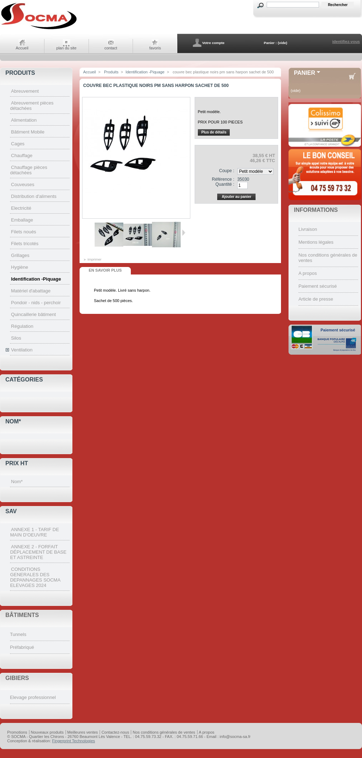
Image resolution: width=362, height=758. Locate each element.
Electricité (21, 208)
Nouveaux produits (47, 732)
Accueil (22, 48)
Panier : (270, 43)
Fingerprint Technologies (73, 741)
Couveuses (22, 184)
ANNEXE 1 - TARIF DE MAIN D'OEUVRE (34, 532)
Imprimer (94, 259)
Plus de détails (214, 132)
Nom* (13, 421)
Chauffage (22, 155)
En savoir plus (105, 270)
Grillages (20, 255)
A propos (308, 273)
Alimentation (24, 120)
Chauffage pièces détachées (28, 170)
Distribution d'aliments (34, 196)
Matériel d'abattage (31, 290)
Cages (18, 143)
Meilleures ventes (82, 732)
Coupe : (226, 170)
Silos (16, 338)
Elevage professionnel (33, 697)
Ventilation (22, 350)
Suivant (184, 232)
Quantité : (224, 184)
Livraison (308, 229)
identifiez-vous (346, 41)
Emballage (22, 220)
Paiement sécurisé (318, 286)
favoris (155, 48)
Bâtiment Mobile (27, 132)
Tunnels (18, 634)
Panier (304, 73)
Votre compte (213, 43)
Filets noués (23, 231)
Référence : (223, 179)
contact (110, 48)
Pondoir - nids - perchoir (36, 302)
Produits (20, 73)
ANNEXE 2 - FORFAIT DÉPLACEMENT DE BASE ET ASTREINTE (38, 552)
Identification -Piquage (36, 279)
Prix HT (16, 463)
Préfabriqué (22, 647)
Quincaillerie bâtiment (33, 314)
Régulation (22, 326)
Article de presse (316, 299)
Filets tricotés (25, 243)
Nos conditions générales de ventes (164, 732)
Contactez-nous (115, 732)
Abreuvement (25, 91)
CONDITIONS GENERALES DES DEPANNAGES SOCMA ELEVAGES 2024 (35, 577)
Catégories (24, 379)
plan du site (66, 48)
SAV (11, 511)
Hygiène (19, 267)
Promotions (17, 732)
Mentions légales (316, 242)
